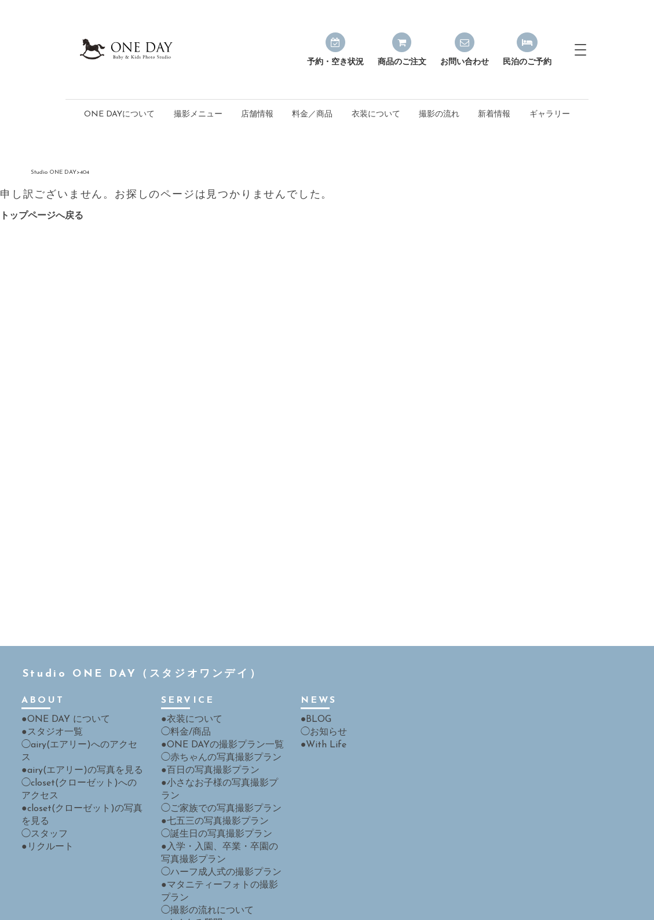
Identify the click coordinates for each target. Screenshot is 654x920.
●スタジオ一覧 (48, 704)
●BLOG (314, 692)
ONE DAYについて (119, 87)
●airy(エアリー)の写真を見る (74, 728)
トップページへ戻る (41, 189)
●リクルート (44, 801)
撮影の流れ (439, 87)
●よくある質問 (187, 874)
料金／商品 (312, 87)
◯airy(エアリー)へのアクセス (75, 716)
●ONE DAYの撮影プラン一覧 (215, 716)
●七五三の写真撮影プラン (208, 777)
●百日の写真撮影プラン (204, 740)
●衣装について (187, 692)
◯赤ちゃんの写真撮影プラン (213, 728)
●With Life (320, 716)
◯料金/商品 (182, 704)
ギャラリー (549, 87)
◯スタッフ (41, 789)
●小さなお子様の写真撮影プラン (220, 753)
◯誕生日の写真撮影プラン (209, 789)
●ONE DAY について (60, 692)
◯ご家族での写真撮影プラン (213, 765)
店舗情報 (257, 87)
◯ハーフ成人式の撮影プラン (213, 826)
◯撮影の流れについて (201, 862)
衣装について (376, 87)
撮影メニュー (198, 87)
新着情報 (494, 87)
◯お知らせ (321, 704)
